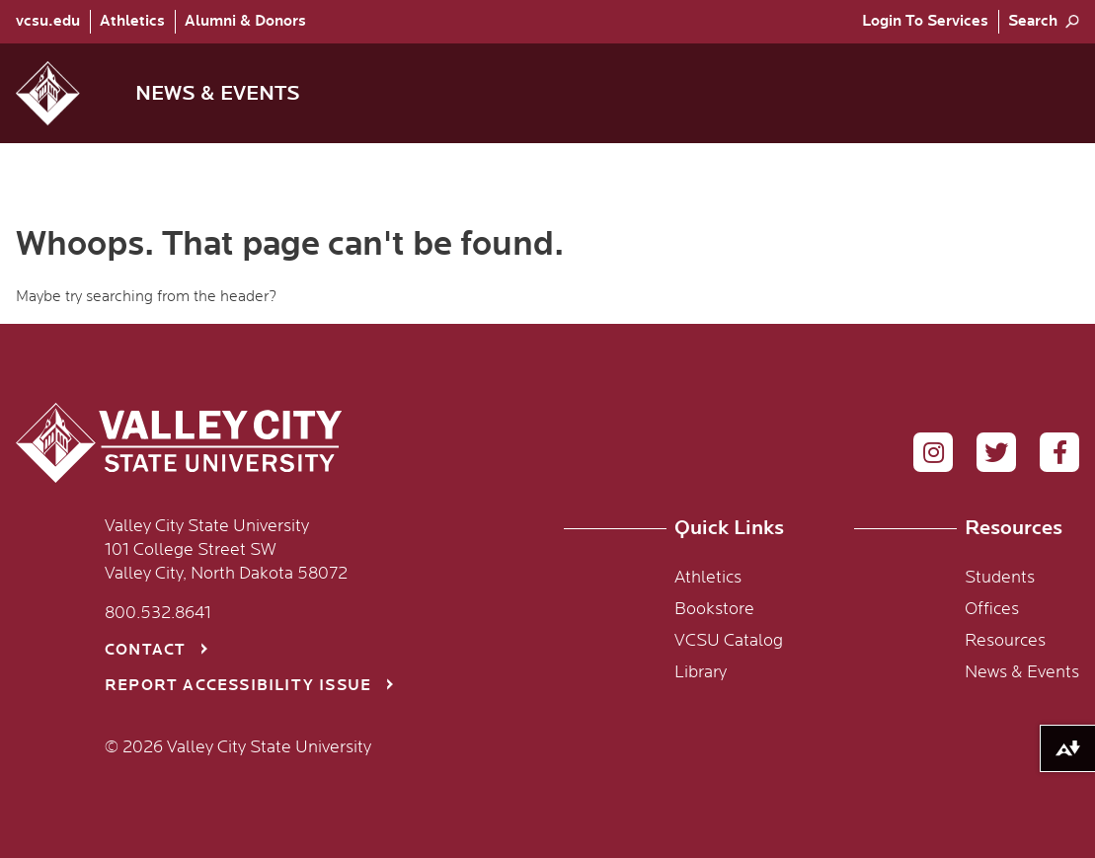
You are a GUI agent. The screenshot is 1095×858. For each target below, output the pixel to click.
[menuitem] (53, 21)
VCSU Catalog (728, 641)
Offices (992, 609)
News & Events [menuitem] (217, 93)
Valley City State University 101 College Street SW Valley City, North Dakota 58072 (226, 550)
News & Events (1022, 672)
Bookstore (714, 609)
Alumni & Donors (245, 21)
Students (1000, 577)
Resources (1005, 641)
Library (700, 672)
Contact (145, 650)
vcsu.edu (48, 21)
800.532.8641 (158, 613)
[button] (64, 93)
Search (1032, 21)
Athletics (132, 21)
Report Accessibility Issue (238, 685)
